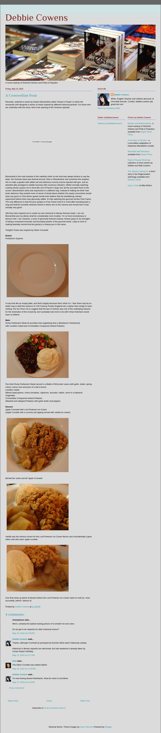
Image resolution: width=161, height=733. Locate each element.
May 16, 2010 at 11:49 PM (24, 669)
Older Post (85, 701)
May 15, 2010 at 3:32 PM (23, 633)
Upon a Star (133, 185)
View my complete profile (109, 108)
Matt (14, 661)
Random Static (134, 180)
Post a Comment (16, 688)
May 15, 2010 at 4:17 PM (23, 655)
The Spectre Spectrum (138, 171)
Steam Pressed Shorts (138, 160)
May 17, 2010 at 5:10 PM (23, 682)
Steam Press (146, 154)
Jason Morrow (86, 727)
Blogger (108, 727)
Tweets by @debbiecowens (110, 123)
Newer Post (13, 701)
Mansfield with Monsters (138, 151)
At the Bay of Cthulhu (137, 140)
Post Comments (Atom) (54, 708)
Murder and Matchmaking (139, 123)
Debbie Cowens (36, 17)
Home (49, 701)
